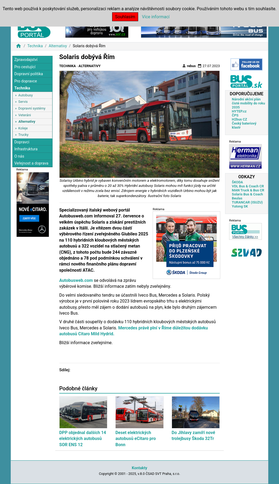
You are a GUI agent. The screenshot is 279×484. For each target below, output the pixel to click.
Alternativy (58, 46)
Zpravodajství (25, 59)
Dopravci (21, 142)
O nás (19, 156)
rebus (189, 66)
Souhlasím (125, 16)
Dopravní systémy (31, 108)
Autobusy (25, 95)
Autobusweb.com (76, 280)
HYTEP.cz (239, 111)
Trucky (23, 135)
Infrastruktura (26, 149)
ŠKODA (237, 182)
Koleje (23, 128)
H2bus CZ (239, 119)
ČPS (235, 115)
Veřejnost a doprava (31, 163)
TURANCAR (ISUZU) (247, 202)
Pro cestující (24, 67)
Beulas (237, 198)
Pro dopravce (25, 81)
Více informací (156, 16)
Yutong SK (240, 206)
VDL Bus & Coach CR (248, 186)
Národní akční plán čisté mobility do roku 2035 (248, 103)
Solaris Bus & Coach (247, 194)
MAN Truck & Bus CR (248, 190)
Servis (23, 102)
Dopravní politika (28, 74)
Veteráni (24, 115)
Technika (35, 46)
